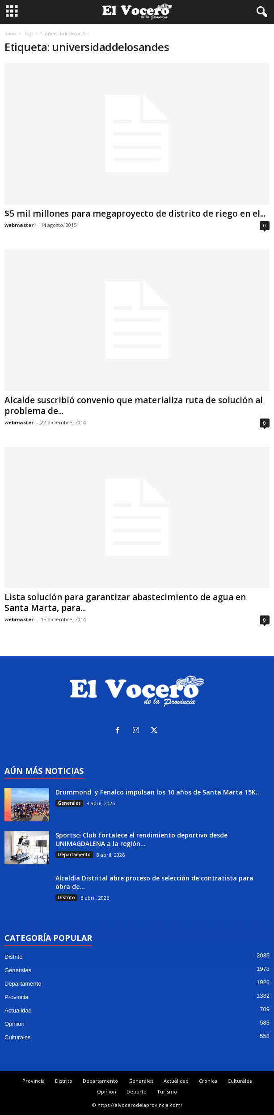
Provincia (16, 997)
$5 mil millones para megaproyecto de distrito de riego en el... (135, 213)
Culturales (17, 1037)
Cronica (208, 1080)
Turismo (167, 1091)
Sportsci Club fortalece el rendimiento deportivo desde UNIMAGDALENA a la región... (141, 839)
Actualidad (18, 1010)
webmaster (19, 225)
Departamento (74, 854)
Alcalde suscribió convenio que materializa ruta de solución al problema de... (133, 405)
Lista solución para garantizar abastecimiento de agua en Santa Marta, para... (125, 602)
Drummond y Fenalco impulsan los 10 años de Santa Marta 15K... (158, 792)
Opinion (14, 1024)
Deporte (136, 1091)
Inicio (10, 33)
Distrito (66, 897)
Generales (69, 803)
